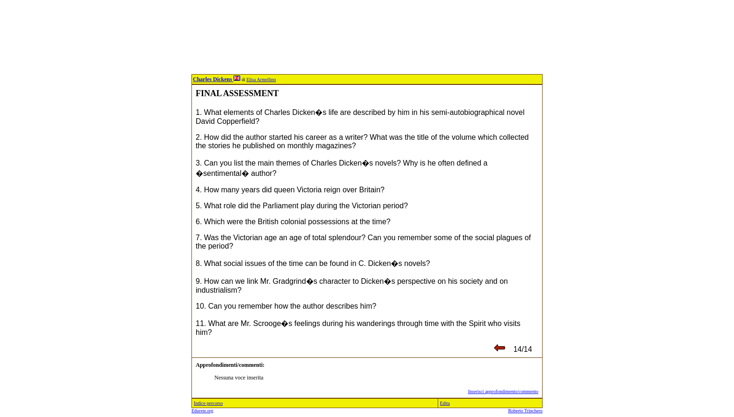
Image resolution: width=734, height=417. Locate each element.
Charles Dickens (217, 79)
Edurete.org (202, 410)
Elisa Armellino (261, 79)
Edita (445, 403)
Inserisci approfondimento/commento (503, 391)
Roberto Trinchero (525, 410)
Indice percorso (208, 403)
